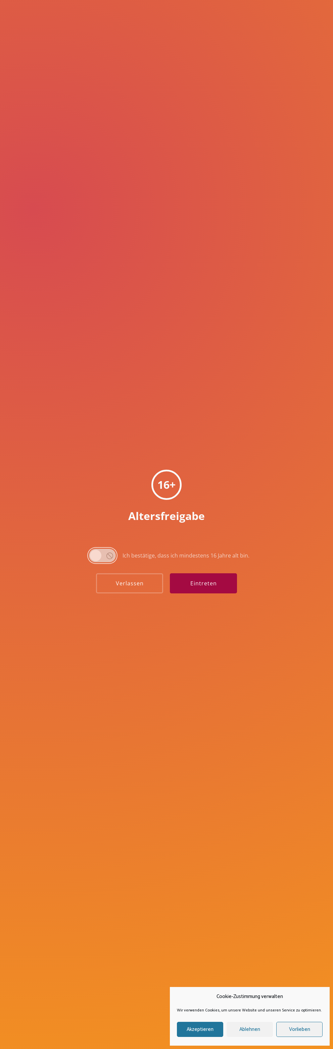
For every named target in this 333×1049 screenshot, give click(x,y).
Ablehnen (249, 1029)
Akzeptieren (200, 1029)
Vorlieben (299, 1029)
